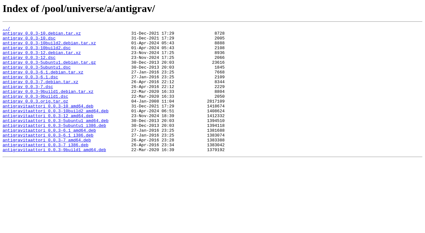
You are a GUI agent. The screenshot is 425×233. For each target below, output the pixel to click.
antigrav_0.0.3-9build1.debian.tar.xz (48, 105)
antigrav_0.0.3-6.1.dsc (30, 87)
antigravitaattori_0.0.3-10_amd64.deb (48, 122)
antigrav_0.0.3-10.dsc (29, 41)
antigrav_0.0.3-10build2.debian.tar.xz (49, 47)
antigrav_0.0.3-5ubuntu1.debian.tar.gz (49, 70)
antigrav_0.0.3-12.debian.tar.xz (42, 58)
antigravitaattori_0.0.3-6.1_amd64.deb (49, 151)
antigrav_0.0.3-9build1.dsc (35, 111)
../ (6, 29)
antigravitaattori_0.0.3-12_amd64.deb (48, 134)
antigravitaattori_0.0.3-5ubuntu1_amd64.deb (56, 140)
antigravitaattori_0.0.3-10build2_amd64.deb (56, 128)
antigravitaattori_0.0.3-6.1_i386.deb (48, 157)
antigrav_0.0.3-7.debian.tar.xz (40, 93)
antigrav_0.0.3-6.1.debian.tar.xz (43, 81)
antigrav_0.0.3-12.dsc (29, 64)
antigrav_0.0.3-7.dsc (28, 99)
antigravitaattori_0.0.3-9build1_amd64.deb (54, 175)
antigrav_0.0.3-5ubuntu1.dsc (37, 76)
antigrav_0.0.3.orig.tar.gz (35, 116)
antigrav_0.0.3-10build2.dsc (37, 52)
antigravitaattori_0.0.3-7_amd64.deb (47, 163)
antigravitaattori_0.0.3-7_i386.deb (45, 169)
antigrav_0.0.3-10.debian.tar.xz (42, 35)
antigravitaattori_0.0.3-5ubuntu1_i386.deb (54, 146)
